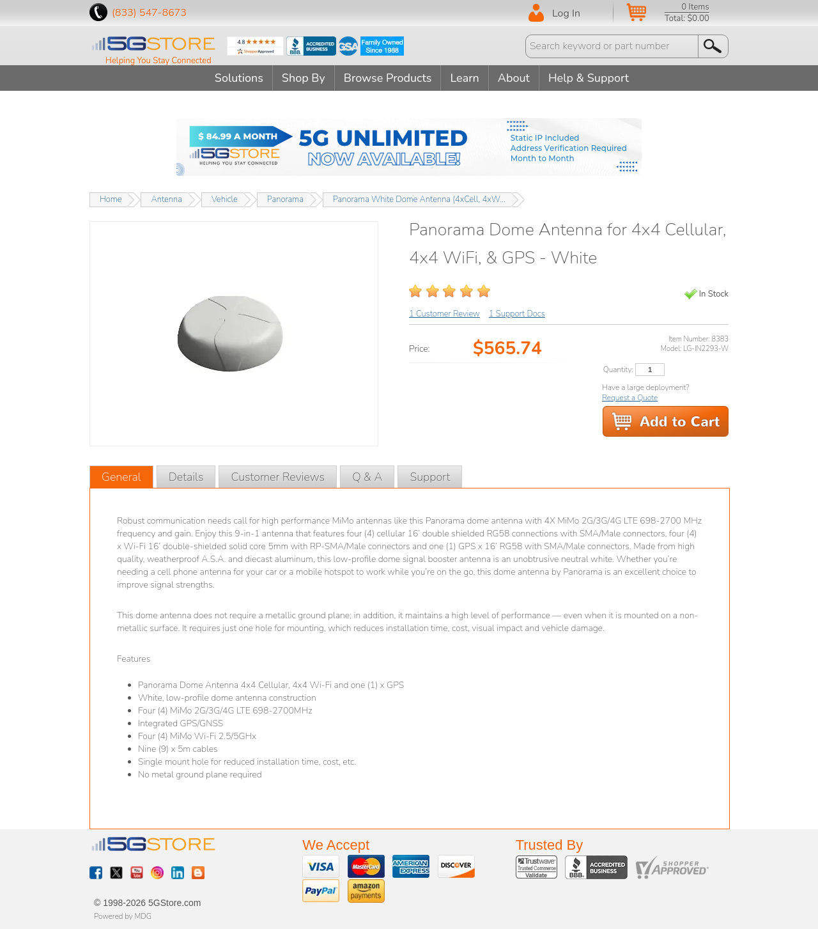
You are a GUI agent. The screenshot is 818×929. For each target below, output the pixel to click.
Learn (464, 78)
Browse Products (388, 78)
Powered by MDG (122, 916)
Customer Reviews (278, 477)
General (121, 477)
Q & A (367, 477)
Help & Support (588, 78)
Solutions (239, 78)
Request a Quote (630, 398)
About (514, 78)
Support (430, 477)
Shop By (303, 78)
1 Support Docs (517, 314)
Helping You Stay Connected (158, 60)
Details (186, 477)
